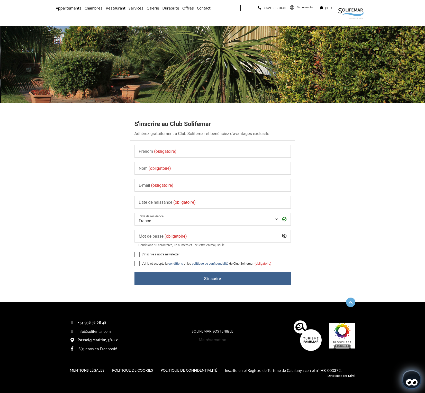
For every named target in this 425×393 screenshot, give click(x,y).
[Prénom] (212, 151)
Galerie (153, 8)
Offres (188, 8)
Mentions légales (87, 370)
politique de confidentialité (210, 263)
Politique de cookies (132, 370)
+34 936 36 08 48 (275, 8)
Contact (204, 8)
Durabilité (170, 8)
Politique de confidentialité (189, 370)
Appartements (69, 8)
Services (136, 8)
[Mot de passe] (209, 236)
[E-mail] (212, 185)
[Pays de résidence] (208, 219)
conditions (175, 263)
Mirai (351, 376)
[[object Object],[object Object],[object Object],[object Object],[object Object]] (137, 263)
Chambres (94, 8)
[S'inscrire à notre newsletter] (137, 254)
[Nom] (212, 168)
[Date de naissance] (212, 202)
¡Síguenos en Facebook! (97, 348)
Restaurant (115, 8)
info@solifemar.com (94, 331)
